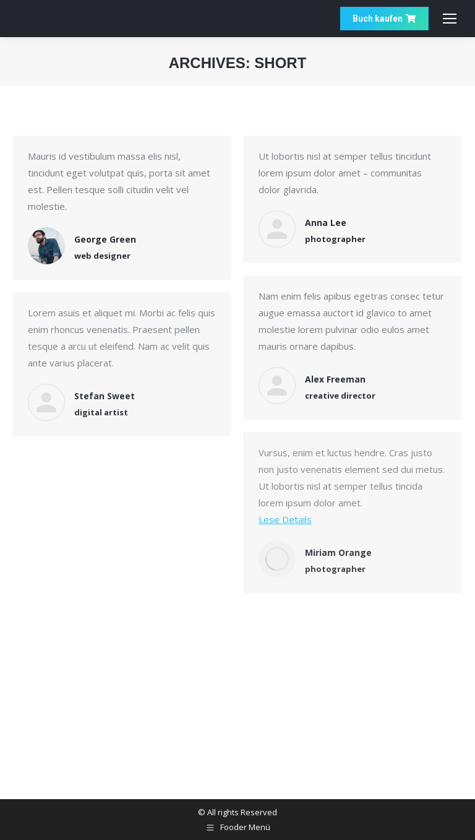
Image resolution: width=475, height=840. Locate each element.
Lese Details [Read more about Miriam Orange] (285, 519)
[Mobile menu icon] (449, 18)
